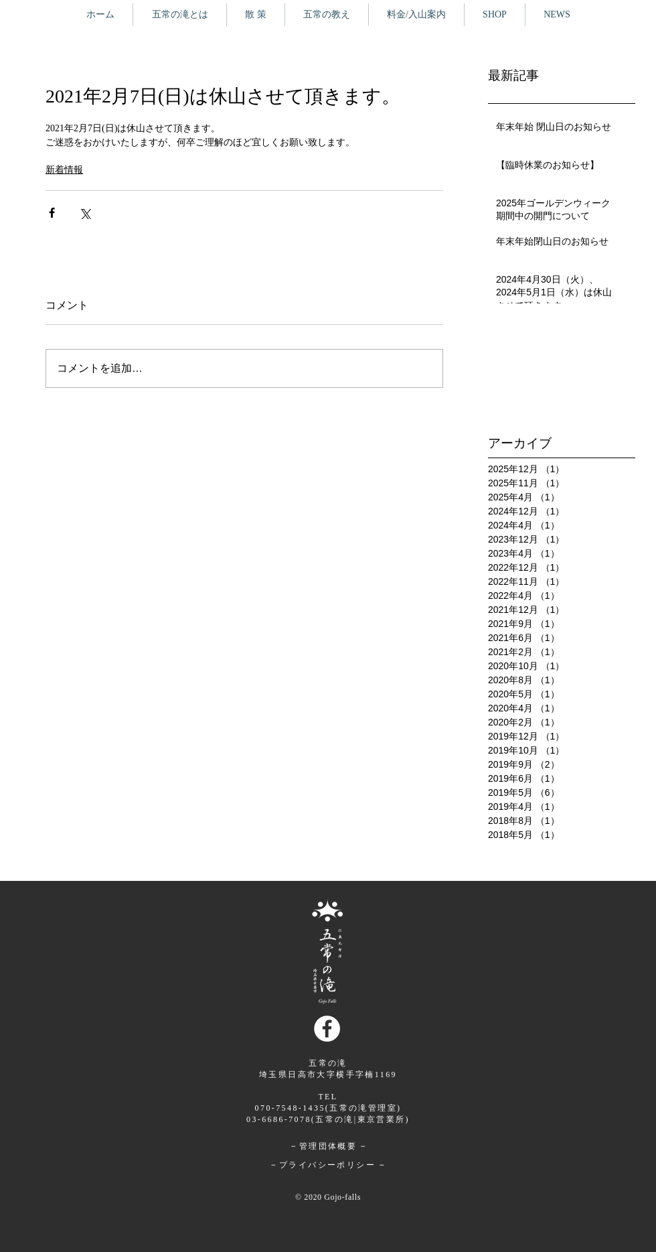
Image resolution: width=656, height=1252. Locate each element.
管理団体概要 (327, 1146)
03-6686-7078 (278, 1119)
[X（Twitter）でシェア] (84, 212)
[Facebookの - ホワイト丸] (327, 1029)
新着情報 (64, 170)
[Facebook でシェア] (52, 212)
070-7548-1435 (290, 1108)
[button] (255, 14)
